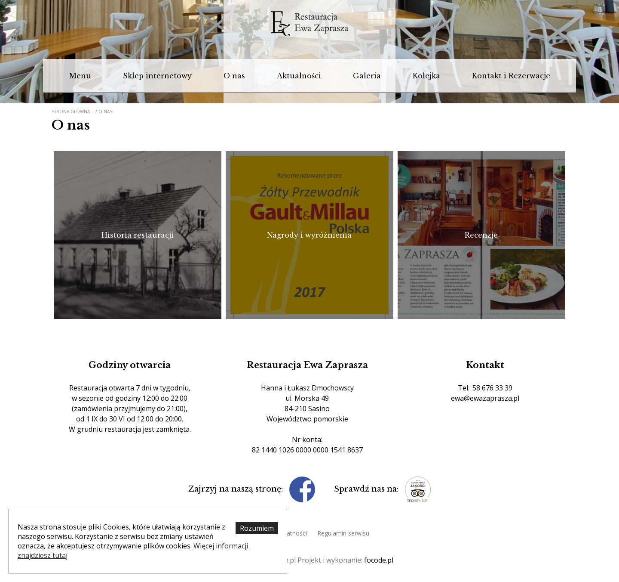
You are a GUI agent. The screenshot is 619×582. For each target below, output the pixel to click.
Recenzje (481, 235)
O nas (234, 75)
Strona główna (71, 111)
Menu (80, 75)
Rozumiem (257, 528)
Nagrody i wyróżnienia (309, 235)
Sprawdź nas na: (367, 489)
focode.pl (378, 560)
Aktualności (299, 75)
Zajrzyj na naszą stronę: (236, 489)
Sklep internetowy (157, 75)
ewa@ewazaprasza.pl (485, 398)
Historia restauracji (137, 235)
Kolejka (426, 75)
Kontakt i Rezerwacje (511, 75)
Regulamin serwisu (343, 533)
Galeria (367, 75)
